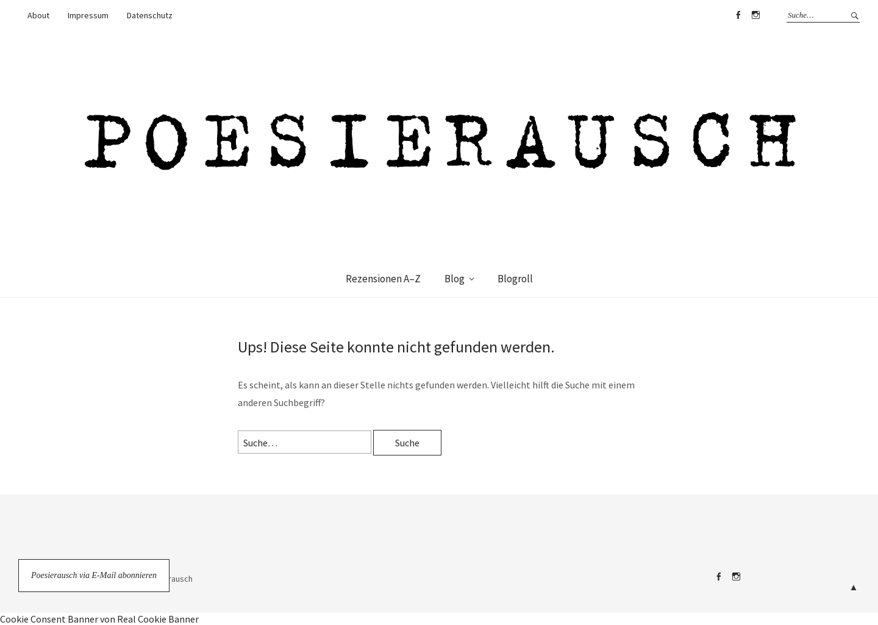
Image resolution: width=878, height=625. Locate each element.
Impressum (88, 15)
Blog (454, 278)
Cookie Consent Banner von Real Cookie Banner (99, 619)
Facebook (738, 15)
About (38, 15)
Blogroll (515, 278)
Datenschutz (150, 15)
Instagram (755, 15)
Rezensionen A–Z (383, 278)
